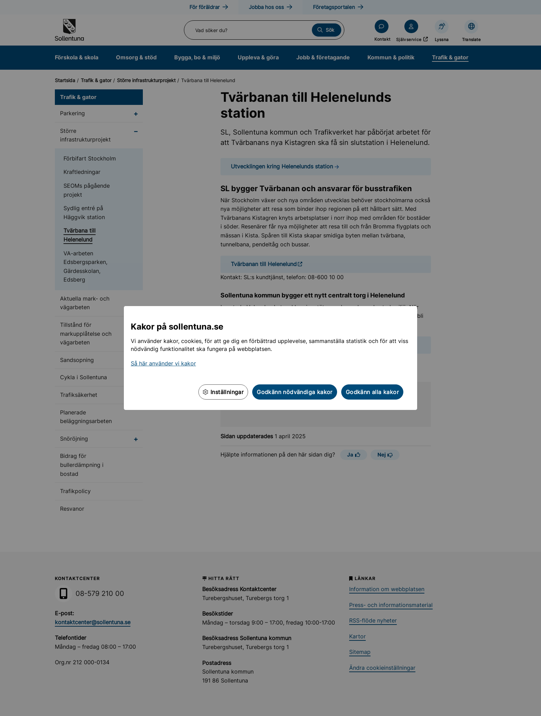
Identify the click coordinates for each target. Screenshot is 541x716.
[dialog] (270, 358)
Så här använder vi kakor (163, 363)
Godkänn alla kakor (372, 392)
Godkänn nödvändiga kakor (295, 392)
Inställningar (223, 392)
